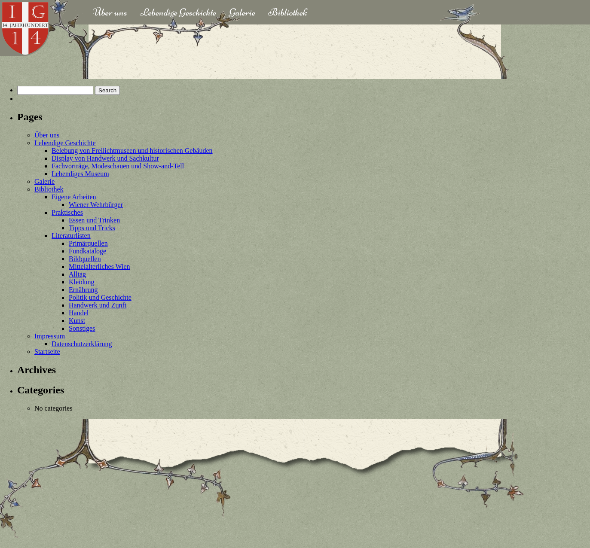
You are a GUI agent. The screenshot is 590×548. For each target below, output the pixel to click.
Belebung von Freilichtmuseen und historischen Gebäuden (132, 150)
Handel (79, 313)
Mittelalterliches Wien (99, 266)
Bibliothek (287, 12)
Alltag (77, 274)
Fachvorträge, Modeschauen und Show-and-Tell (118, 166)
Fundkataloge (87, 251)
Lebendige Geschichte (178, 12)
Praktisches (67, 212)
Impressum (49, 336)
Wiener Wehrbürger (96, 204)
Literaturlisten (71, 235)
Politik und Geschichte (100, 297)
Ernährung (83, 289)
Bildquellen (85, 258)
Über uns (110, 12)
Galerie (242, 12)
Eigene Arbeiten (74, 197)
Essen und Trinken (94, 220)
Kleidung (82, 282)
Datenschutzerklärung (82, 343)
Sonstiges (82, 328)
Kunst (77, 320)
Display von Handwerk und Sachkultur (105, 158)
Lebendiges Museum (80, 173)
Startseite (47, 351)
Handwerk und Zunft (97, 305)
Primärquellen (88, 243)
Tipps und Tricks (92, 227)
